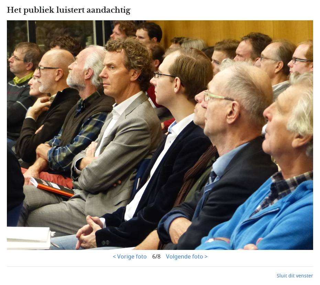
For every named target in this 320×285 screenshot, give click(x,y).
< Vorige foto (130, 257)
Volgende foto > (187, 257)
